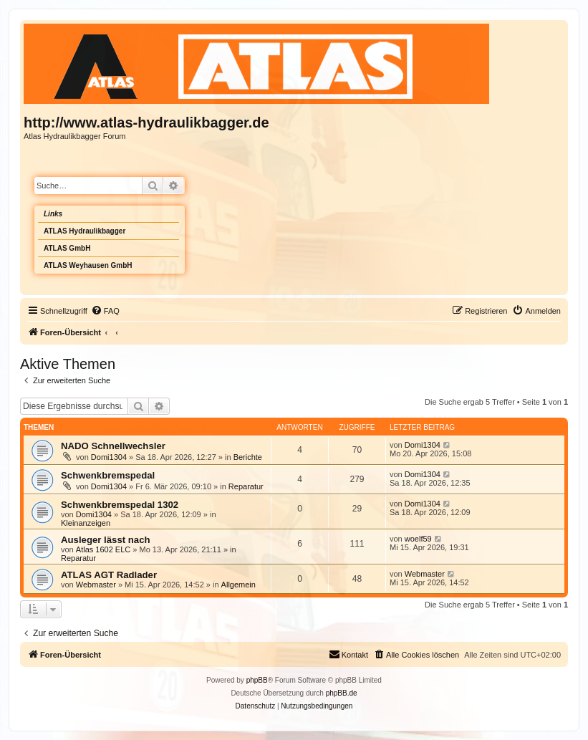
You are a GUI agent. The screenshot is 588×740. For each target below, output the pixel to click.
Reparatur (246, 486)
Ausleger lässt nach (105, 539)
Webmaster (96, 584)
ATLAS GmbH (67, 248)
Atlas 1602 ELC (103, 549)
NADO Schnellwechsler (113, 446)
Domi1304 (109, 457)
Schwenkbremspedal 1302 (119, 504)
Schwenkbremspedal (108, 475)
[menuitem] (105, 310)
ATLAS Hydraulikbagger (84, 231)
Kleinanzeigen (85, 523)
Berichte (247, 457)
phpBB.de (341, 693)
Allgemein (238, 584)
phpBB (257, 680)
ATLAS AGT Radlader (109, 575)
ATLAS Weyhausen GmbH (88, 265)
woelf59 (418, 538)
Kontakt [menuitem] (348, 654)
